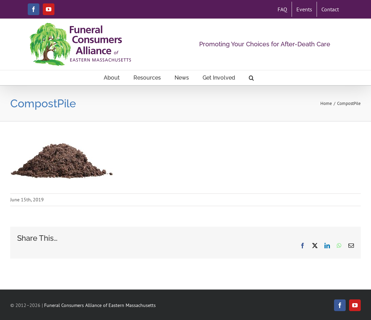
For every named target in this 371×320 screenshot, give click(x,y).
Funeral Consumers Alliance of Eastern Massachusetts (100, 305)
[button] (251, 77)
